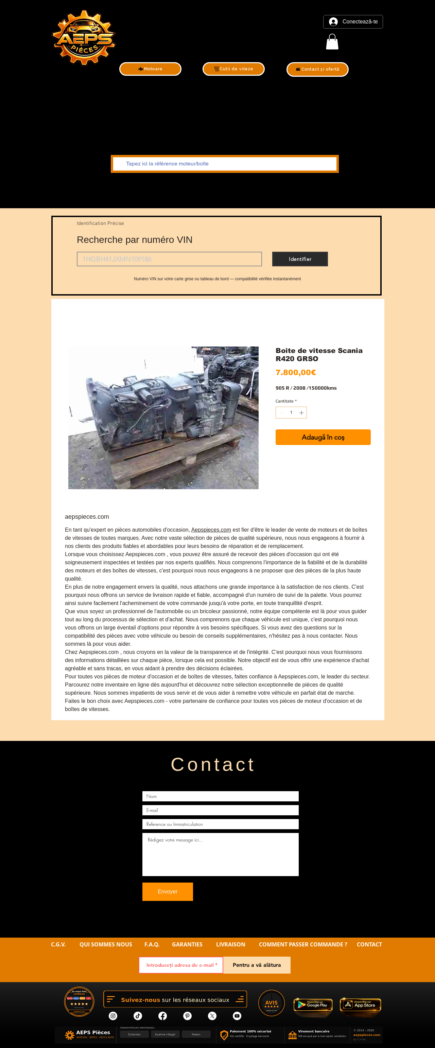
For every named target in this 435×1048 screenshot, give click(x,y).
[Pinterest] (187, 1016)
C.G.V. (58, 944)
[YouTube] (237, 1016)
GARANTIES (187, 944)
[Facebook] (162, 1016)
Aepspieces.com (211, 530)
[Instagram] (113, 1016)
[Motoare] (150, 69)
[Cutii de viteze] (234, 69)
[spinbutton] (291, 413)
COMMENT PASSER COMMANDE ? (303, 944)
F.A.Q (151, 944)
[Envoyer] (167, 892)
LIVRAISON (230, 944)
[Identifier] (300, 259)
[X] (212, 1016)
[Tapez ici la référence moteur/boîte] (224, 164)
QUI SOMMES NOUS (107, 944)
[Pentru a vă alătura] (257, 965)
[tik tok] (138, 1016)
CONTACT (369, 944)
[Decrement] (281, 413)
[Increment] (302, 413)
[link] (332, 42)
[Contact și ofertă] (317, 69)
